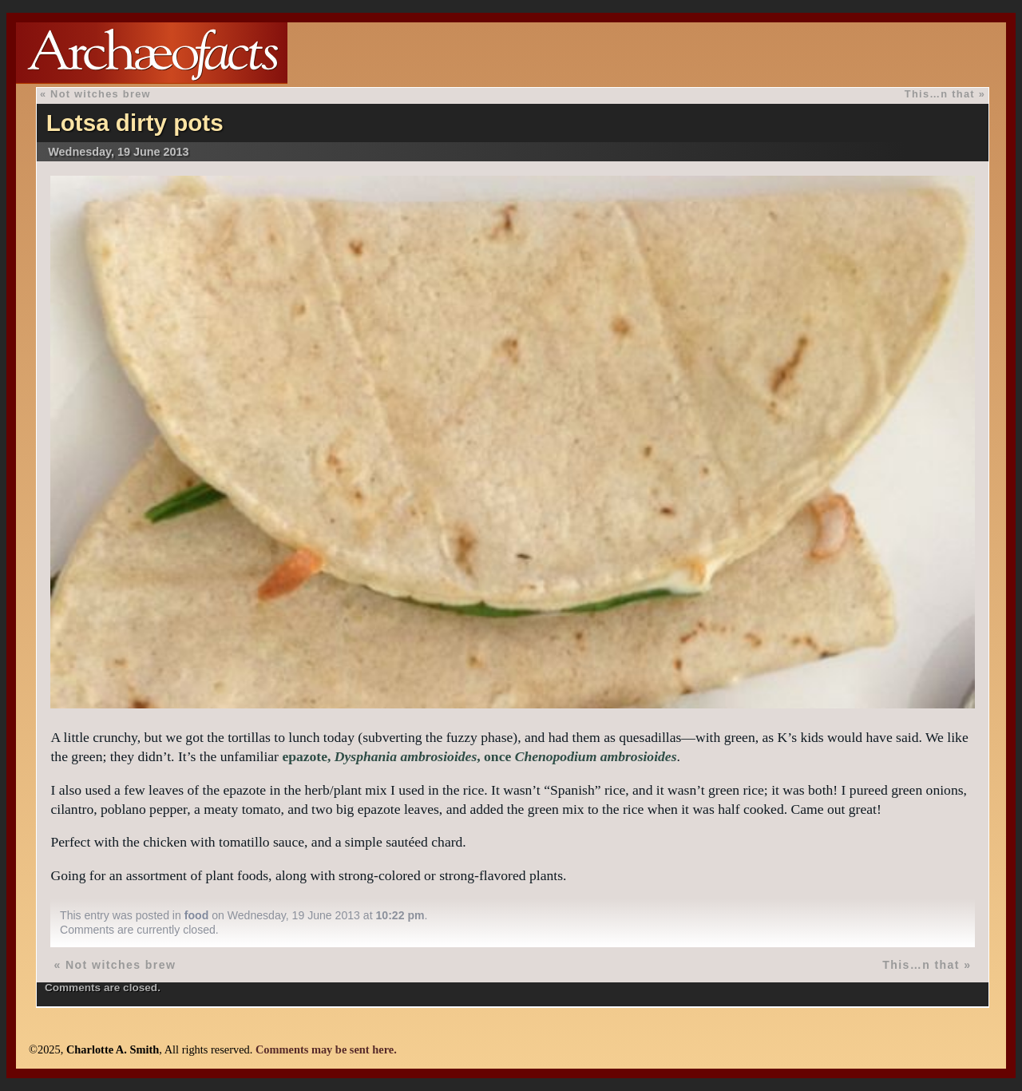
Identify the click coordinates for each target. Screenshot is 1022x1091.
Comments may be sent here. (326, 1049)
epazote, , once (479, 756)
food (196, 915)
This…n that (940, 94)
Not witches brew (100, 94)
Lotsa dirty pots (135, 122)
